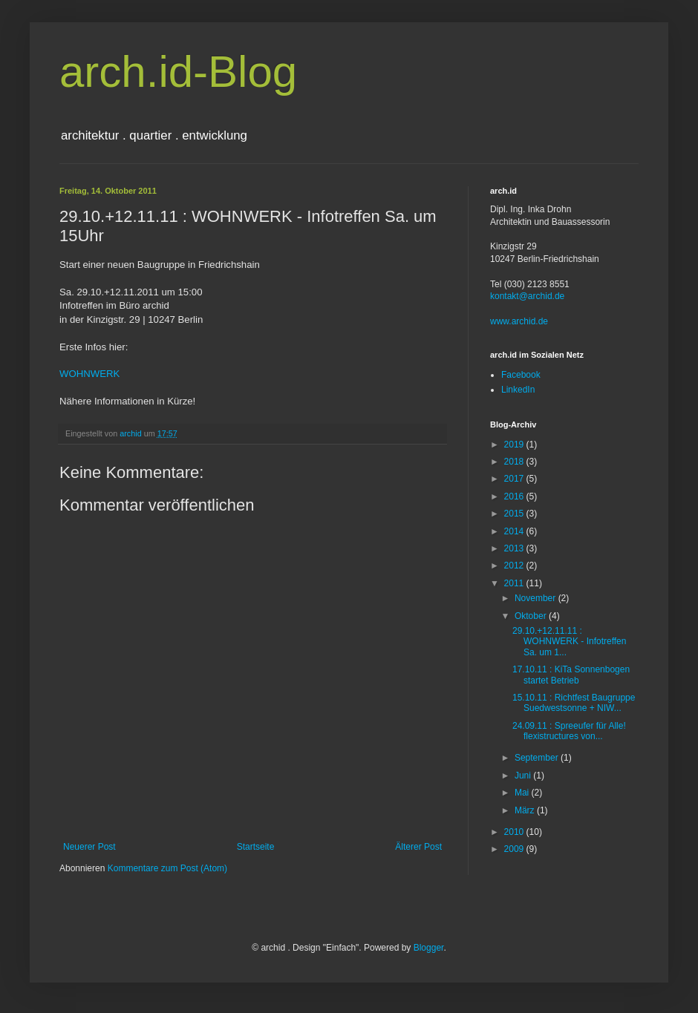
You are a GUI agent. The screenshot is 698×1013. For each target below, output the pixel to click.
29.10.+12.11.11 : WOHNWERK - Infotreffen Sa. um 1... (569, 642)
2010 (515, 832)
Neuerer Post (89, 847)
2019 (515, 444)
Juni (524, 775)
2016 (515, 496)
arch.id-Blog (178, 71)
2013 (515, 548)
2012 (515, 565)
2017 (515, 478)
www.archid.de (519, 321)
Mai (523, 792)
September (538, 758)
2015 (515, 513)
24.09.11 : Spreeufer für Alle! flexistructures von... (569, 731)
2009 (515, 849)
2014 (515, 531)
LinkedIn (518, 389)
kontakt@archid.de (527, 296)
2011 (515, 583)
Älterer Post (418, 847)
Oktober (532, 616)
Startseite (256, 847)
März (526, 810)
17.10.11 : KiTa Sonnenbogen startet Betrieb (571, 674)
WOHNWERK (89, 373)
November (536, 598)
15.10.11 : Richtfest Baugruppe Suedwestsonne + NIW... (573, 702)
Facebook (521, 375)
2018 (515, 461)
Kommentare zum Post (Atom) (167, 868)
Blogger (429, 947)
